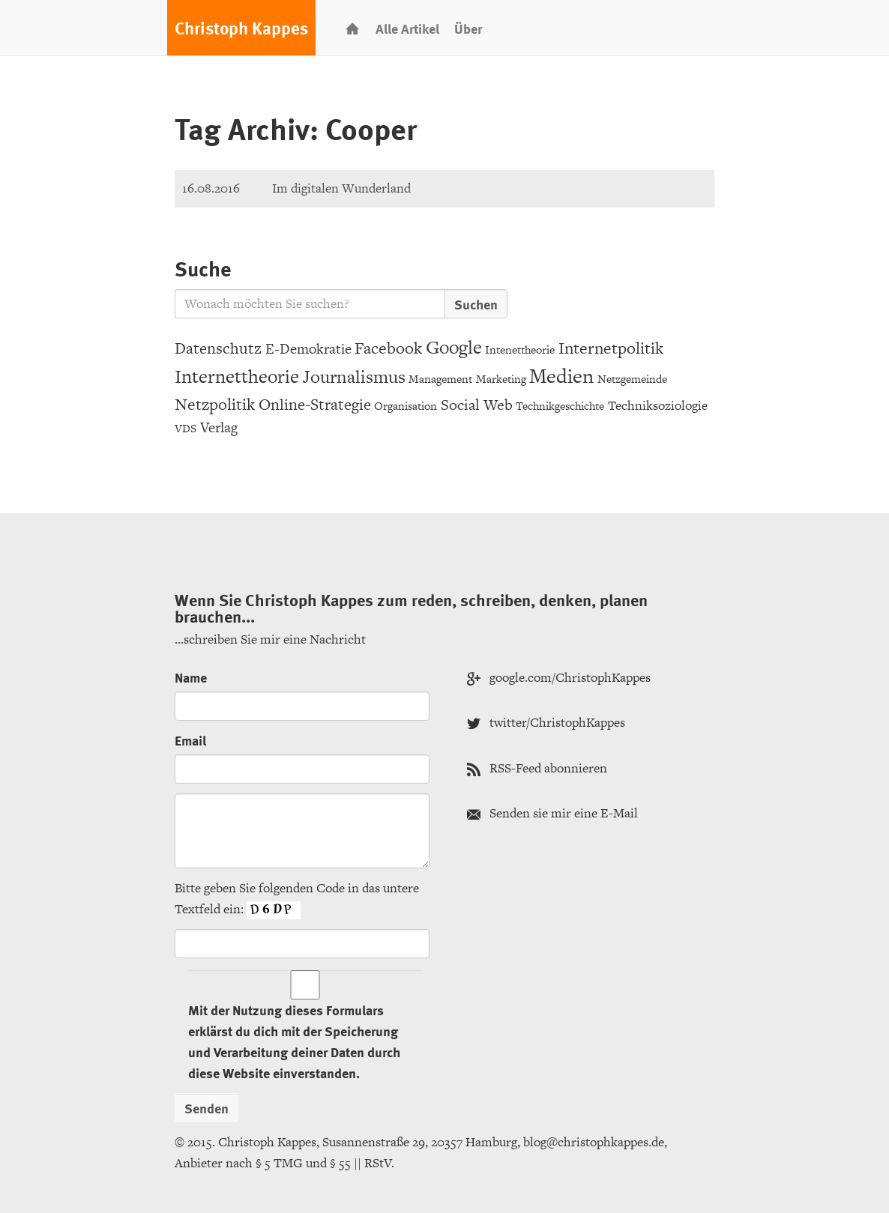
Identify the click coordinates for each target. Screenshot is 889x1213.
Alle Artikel (407, 28)
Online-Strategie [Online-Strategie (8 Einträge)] (315, 404)
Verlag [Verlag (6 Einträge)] (219, 427)
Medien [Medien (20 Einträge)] (561, 376)
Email (190, 740)
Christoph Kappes (241, 27)
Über (468, 28)
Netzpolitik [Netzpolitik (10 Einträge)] (215, 404)
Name (191, 677)
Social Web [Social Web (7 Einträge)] (477, 404)
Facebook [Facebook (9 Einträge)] (388, 348)
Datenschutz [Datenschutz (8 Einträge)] (218, 348)
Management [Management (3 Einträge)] (440, 379)
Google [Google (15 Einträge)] (454, 347)
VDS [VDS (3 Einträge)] (185, 428)
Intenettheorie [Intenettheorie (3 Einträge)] (520, 349)
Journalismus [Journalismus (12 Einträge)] (354, 376)
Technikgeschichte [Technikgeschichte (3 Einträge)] (560, 406)
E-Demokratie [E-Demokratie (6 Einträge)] (308, 349)
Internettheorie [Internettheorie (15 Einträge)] (237, 376)
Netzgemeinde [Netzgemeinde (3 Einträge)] (632, 379)
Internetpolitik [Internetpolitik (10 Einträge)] (610, 348)
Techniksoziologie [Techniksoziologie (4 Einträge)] (658, 405)
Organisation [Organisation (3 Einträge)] (405, 406)
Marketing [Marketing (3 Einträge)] (501, 379)
